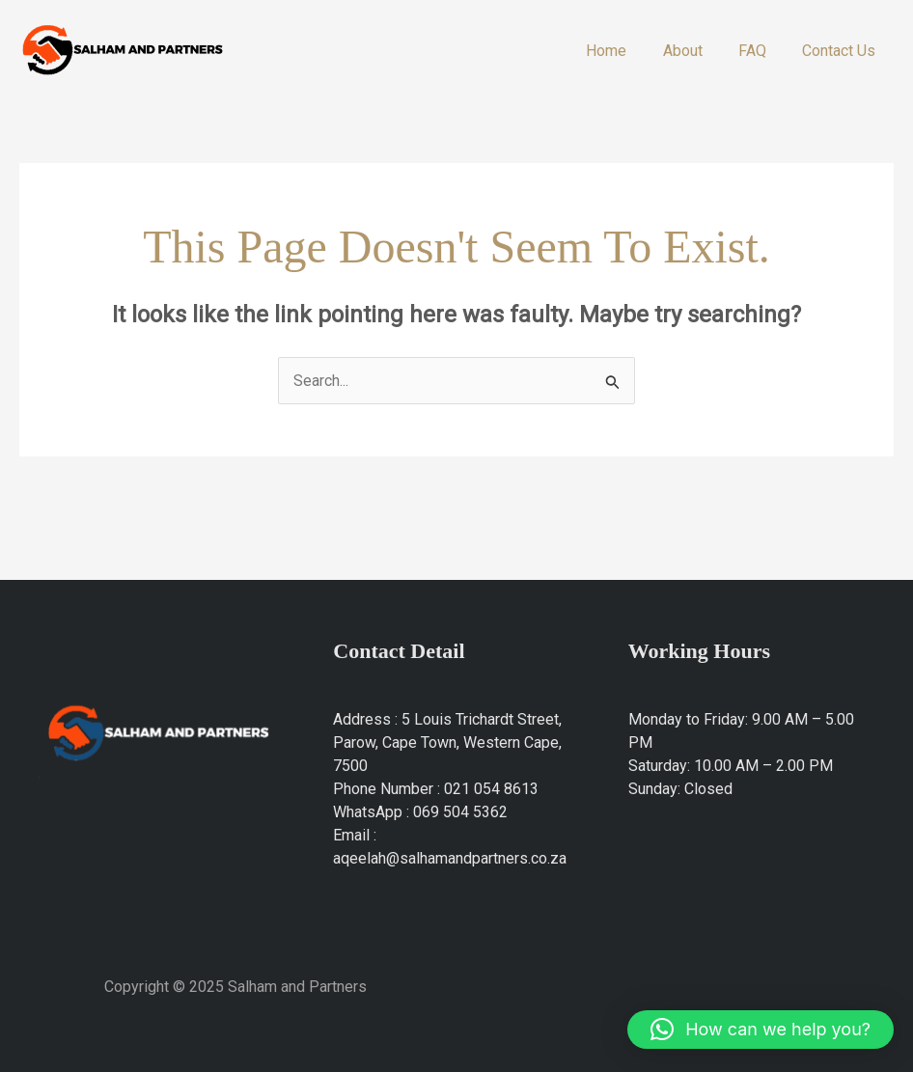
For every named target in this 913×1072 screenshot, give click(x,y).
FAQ (760, 50)
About (695, 50)
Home (624, 50)
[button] (760, 1029)
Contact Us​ (841, 50)
